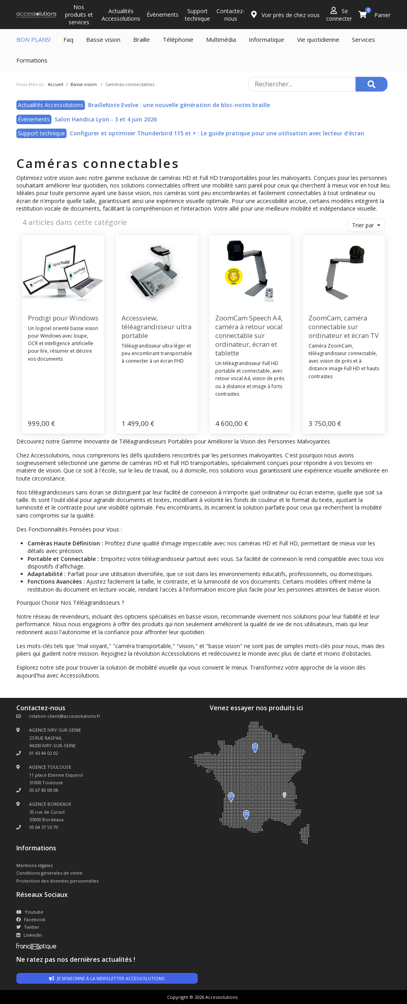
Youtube (29, 912)
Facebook (30, 919)
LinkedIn (29, 935)
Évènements (163, 14)
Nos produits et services (79, 14)
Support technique (197, 14)
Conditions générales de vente (49, 873)
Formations (31, 60)
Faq (68, 39)
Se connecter (339, 14)
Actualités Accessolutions (121, 14)
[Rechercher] (371, 84)
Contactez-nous (230, 14)
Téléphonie (178, 39)
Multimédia (221, 39)
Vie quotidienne (318, 39)
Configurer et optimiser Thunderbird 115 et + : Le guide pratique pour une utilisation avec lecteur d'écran (217, 133)
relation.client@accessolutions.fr (64, 716)
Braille (141, 39)
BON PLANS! (33, 39)
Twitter (27, 927)
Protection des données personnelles (57, 881)
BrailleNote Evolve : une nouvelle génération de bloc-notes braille (179, 105)
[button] (366, 225)
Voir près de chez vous (285, 15)
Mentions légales (34, 865)
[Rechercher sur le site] (302, 84)
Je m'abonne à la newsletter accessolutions (107, 978)
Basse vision (103, 39)
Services (363, 39)
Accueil (55, 84)
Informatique (266, 39)
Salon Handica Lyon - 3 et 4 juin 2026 (106, 119)
